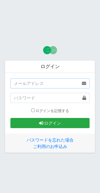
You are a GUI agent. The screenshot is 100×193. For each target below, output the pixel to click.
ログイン (50, 123)
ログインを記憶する (52, 110)
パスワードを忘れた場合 (50, 140)
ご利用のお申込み (50, 146)
